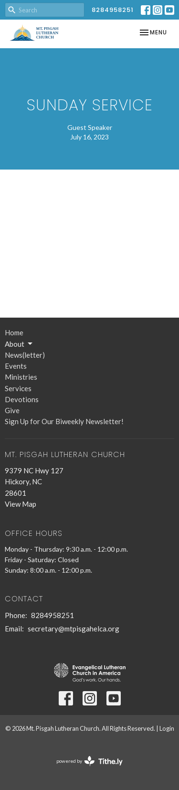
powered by (89, 761)
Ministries (21, 377)
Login (166, 728)
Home (14, 332)
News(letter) (25, 355)
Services (18, 388)
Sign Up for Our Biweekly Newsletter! (64, 421)
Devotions (22, 399)
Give (12, 410)
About (19, 344)
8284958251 (113, 9)
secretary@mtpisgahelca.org (73, 628)
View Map (20, 504)
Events (16, 366)
